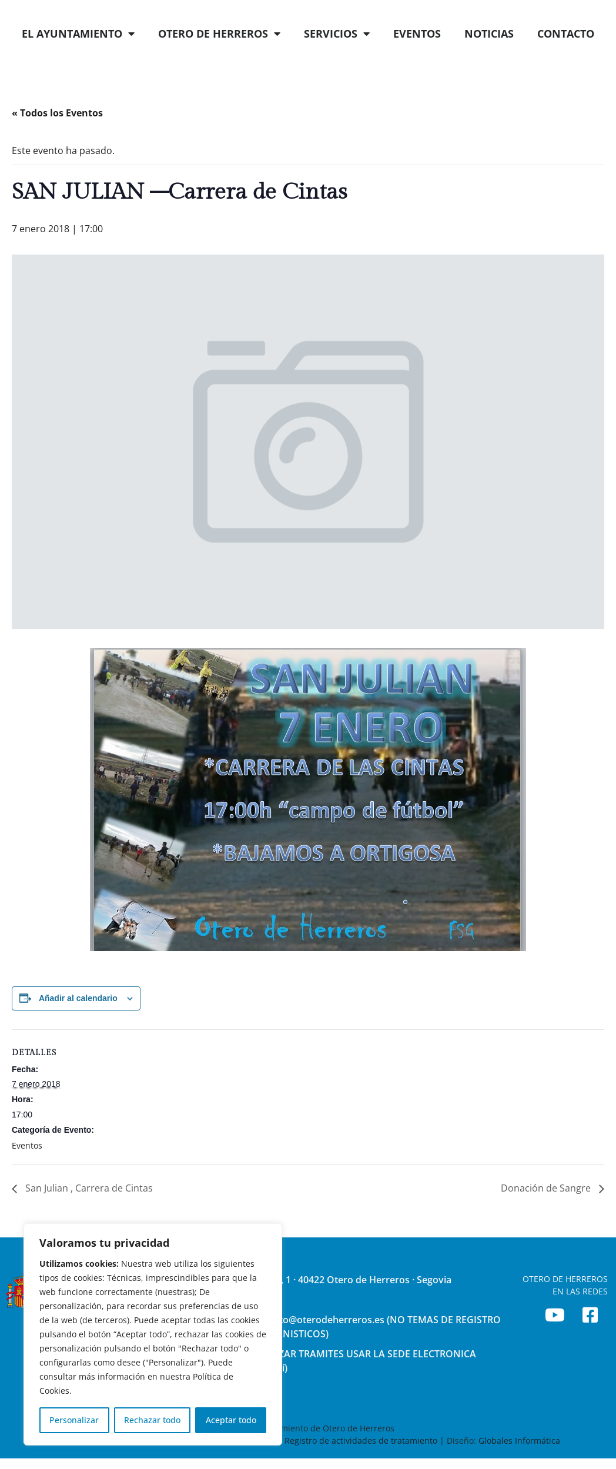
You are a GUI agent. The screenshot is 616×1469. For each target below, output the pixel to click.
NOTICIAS (489, 58)
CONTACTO (565, 58)
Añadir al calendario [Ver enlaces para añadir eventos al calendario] (78, 1022)
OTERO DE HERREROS (219, 57)
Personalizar (74, 1420)
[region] (153, 1334)
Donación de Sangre (547, 1212)
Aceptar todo (231, 1420)
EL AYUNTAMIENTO (78, 57)
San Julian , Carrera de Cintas (88, 1212)
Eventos (27, 1169)
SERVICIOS (337, 57)
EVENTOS (417, 58)
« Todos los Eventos (57, 136)
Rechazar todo (152, 1420)
